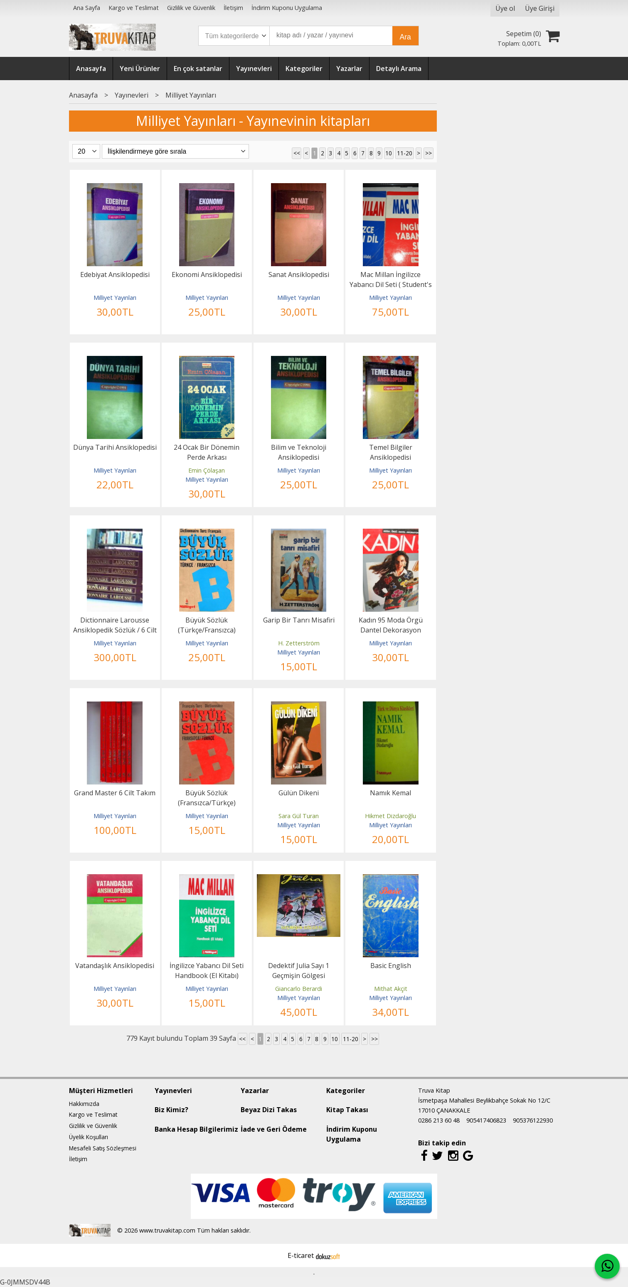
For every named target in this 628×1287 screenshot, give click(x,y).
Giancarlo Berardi (298, 989)
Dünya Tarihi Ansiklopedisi (115, 447)
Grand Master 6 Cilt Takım (114, 792)
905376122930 (533, 1120)
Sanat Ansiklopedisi (298, 274)
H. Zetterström (299, 643)
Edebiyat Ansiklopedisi (115, 274)
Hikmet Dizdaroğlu (390, 816)
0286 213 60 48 (439, 1120)
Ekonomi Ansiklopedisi (207, 274)
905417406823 (486, 1120)
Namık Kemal (390, 792)
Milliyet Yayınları (115, 298)
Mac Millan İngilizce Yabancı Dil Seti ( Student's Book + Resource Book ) (391, 284)
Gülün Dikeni (298, 792)
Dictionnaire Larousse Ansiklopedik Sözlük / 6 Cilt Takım (115, 630)
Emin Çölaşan (206, 470)
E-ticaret (301, 1255)
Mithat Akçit (390, 989)
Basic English (390, 965)
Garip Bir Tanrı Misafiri (299, 620)
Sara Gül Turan (298, 816)
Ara (405, 37)
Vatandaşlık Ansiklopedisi (114, 965)
